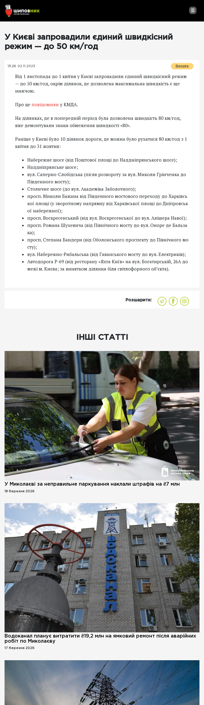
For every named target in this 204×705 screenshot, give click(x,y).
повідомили (45, 104)
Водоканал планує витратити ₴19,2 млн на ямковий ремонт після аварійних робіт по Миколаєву (100, 639)
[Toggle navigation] (192, 10)
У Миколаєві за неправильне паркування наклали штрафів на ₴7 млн (92, 484)
